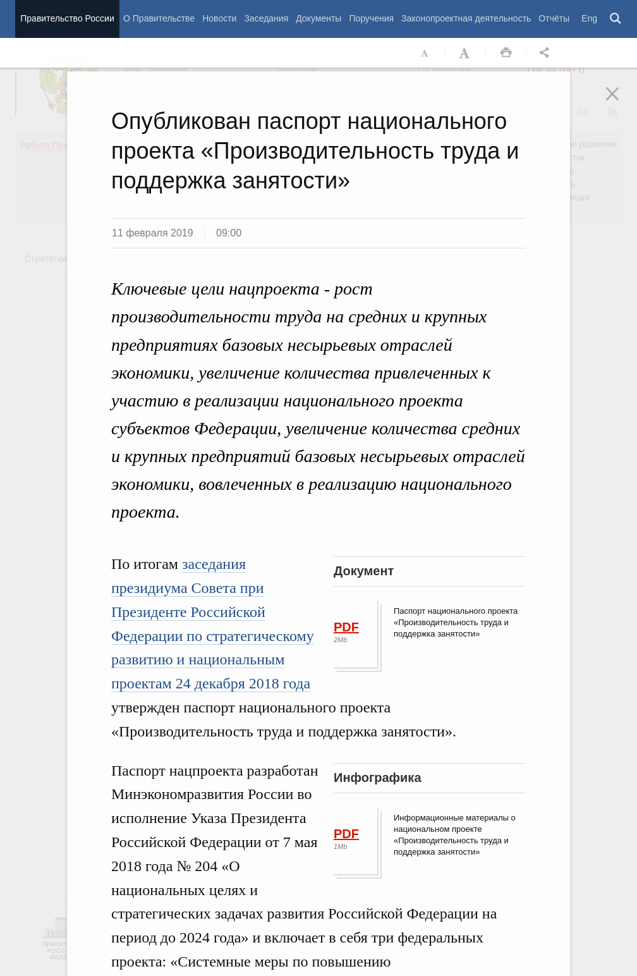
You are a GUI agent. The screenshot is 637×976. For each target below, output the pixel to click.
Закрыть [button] (621, 102)
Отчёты (553, 18)
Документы (318, 18)
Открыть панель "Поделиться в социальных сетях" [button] (546, 53)
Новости (219, 18)
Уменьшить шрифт (425, 53)
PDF (346, 627)
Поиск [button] (616, 19)
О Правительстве (159, 18)
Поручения (371, 18)
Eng (589, 18)
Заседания (266, 18)
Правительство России (67, 18)
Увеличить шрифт (466, 53)
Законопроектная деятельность (466, 18)
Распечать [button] (506, 53)
